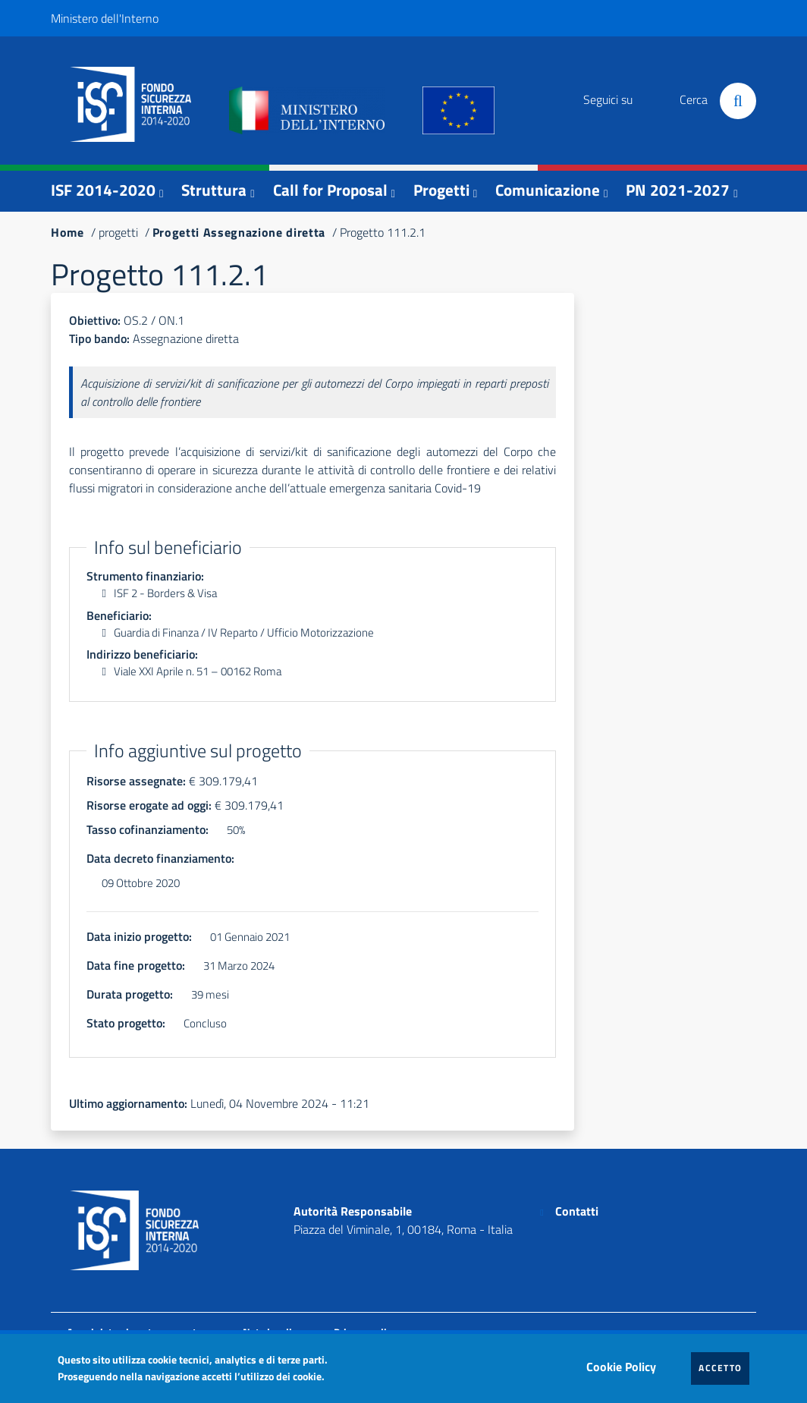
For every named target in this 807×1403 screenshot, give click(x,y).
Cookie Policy (625, 1363)
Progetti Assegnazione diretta (238, 232)
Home (67, 232)
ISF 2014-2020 (103, 190)
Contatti (576, 1211)
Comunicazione (547, 190)
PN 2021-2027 (678, 190)
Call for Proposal (330, 190)
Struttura (213, 190)
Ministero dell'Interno (105, 18)
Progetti (441, 190)
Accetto (724, 1367)
